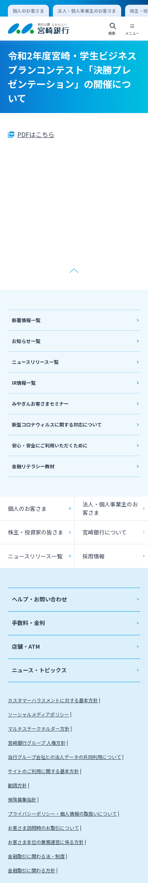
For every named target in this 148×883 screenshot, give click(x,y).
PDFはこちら (35, 134)
